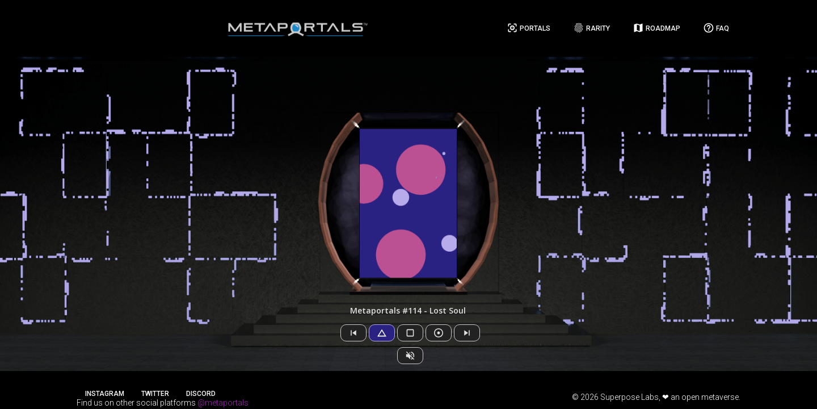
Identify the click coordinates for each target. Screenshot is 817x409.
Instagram (104, 394)
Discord (201, 394)
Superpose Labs (629, 397)
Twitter (155, 394)
